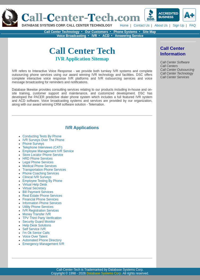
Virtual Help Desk (35, 184)
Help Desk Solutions (37, 225)
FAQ (192, 25)
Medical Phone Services (40, 166)
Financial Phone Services (40, 199)
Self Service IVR (34, 229)
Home (124, 25)
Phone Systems (125, 32)
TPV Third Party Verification (42, 218)
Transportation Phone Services (44, 170)
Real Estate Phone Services (42, 196)
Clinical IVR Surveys (37, 177)
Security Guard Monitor (39, 222)
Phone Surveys (33, 144)
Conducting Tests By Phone (42, 136)
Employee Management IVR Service (48, 151)
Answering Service (129, 36)
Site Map (149, 32)
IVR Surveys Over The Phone (43, 140)
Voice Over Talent (35, 236)
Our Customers (96, 32)
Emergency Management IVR (43, 244)
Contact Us (141, 25)
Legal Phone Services (38, 162)
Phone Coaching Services (41, 173)
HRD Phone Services (37, 158)
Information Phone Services (42, 203)
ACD (106, 36)
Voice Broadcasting (71, 36)
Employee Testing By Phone (42, 181)
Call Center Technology (61, 32)
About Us (160, 25)
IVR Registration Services (41, 210)
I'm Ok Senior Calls (36, 233)
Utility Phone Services (38, 207)
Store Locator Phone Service (43, 155)
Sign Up (178, 25)
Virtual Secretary (34, 188)
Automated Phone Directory (42, 240)
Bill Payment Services (38, 192)
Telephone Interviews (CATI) (43, 147)
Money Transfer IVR (37, 214)
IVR (94, 36)
